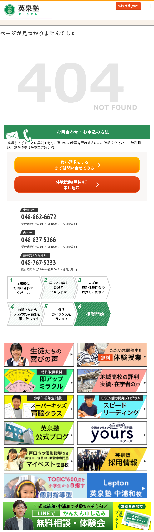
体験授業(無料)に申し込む (71, 184)
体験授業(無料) (129, 6)
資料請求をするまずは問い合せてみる (74, 165)
